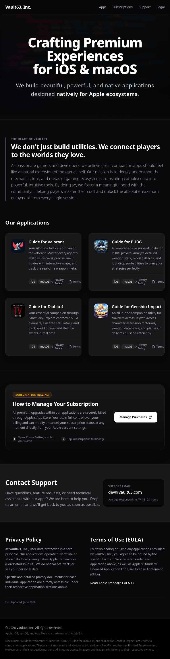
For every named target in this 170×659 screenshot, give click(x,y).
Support (145, 7)
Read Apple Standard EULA (112, 583)
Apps (102, 7)
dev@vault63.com (125, 492)
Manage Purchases (136, 417)
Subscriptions (123, 7)
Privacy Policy (57, 281)
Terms (74, 282)
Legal (161, 7)
